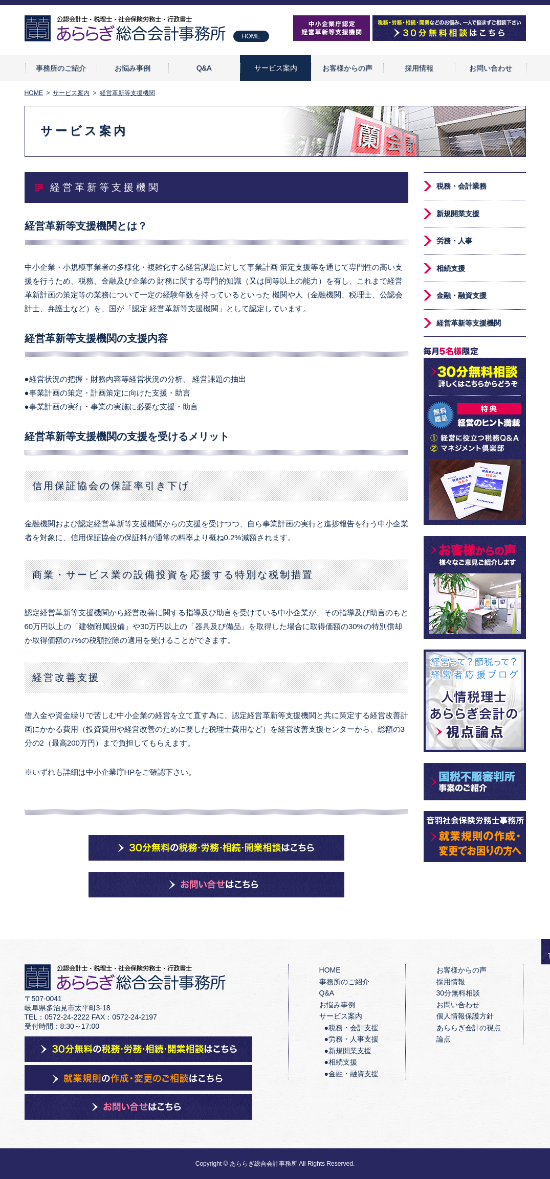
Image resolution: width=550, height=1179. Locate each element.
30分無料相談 (458, 993)
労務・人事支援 (353, 1039)
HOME (251, 36)
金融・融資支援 (461, 295)
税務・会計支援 (353, 1028)
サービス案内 (275, 68)
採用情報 (419, 68)
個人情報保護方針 (465, 1016)
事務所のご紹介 (61, 68)
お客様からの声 (347, 68)
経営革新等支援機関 (468, 323)
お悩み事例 (132, 68)
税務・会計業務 (461, 186)
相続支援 (450, 268)
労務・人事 (454, 241)
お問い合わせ (490, 68)
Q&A (204, 68)
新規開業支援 (457, 214)
